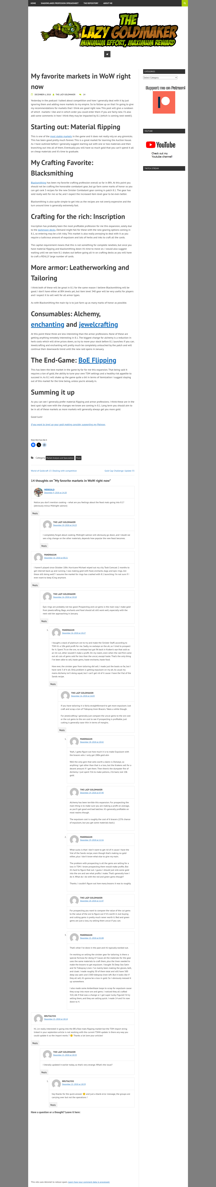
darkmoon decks (47, 229)
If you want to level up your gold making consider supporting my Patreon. (68, 424)
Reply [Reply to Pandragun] (35, 585)
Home (33, 3)
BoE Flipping (97, 360)
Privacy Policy (37, 9)
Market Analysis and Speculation (60, 458)
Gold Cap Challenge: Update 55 (120, 470)
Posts (78, 458)
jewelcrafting (98, 324)
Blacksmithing (38, 182)
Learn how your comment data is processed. (89, 1182)
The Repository (91, 3)
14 (84, 94)
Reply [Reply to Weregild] (35, 513)
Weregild (49, 489)
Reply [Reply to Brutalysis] (35, 1043)
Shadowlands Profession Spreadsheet (60, 3)
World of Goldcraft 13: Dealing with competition (54, 470)
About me (107, 3)
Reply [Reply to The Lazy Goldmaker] (44, 545)
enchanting (47, 324)
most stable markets (61, 136)
